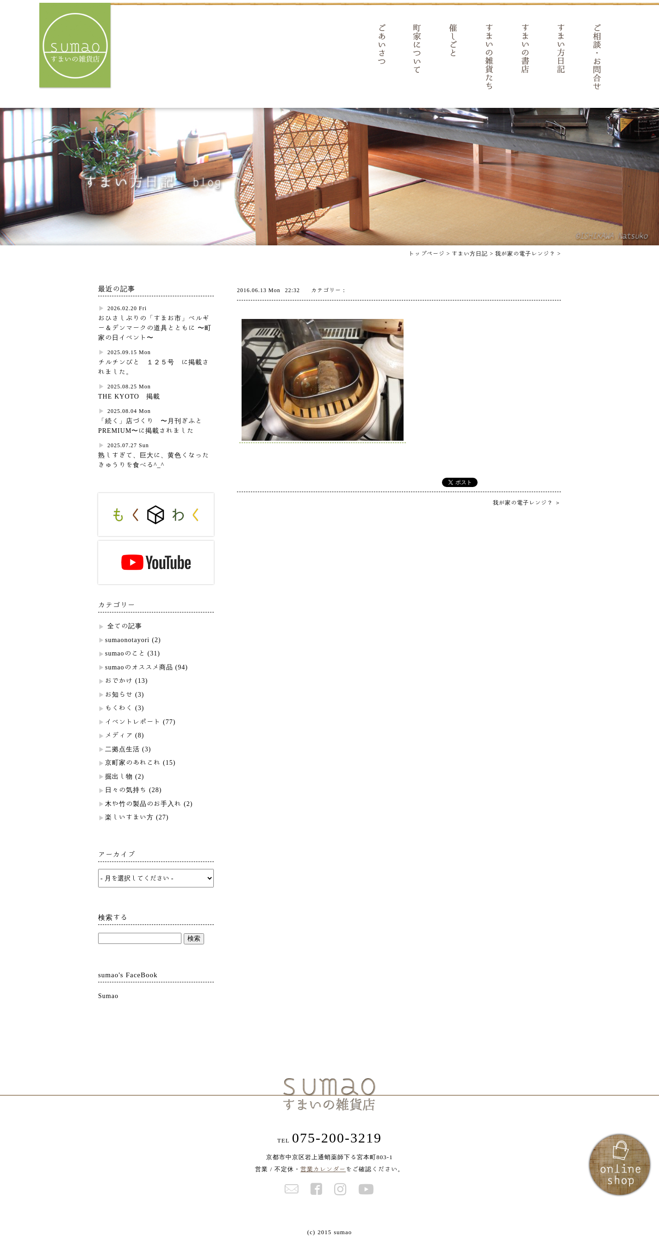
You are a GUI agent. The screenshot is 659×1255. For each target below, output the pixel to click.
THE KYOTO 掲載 (129, 408)
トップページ (427, 265)
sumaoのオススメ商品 (139, 679)
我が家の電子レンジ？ (525, 265)
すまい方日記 (470, 265)
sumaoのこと (125, 665)
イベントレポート (133, 734)
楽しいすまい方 (129, 829)
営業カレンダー (323, 1181)
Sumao (108, 1008)
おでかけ (119, 692)
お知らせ (119, 706)
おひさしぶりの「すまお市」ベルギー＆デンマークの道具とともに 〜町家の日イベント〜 (154, 340)
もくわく (119, 720)
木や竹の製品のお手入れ (143, 815)
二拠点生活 (122, 761)
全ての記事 (124, 638)
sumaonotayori (127, 652)
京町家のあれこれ (133, 774)
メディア (119, 747)
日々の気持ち (126, 802)
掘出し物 (119, 788)
